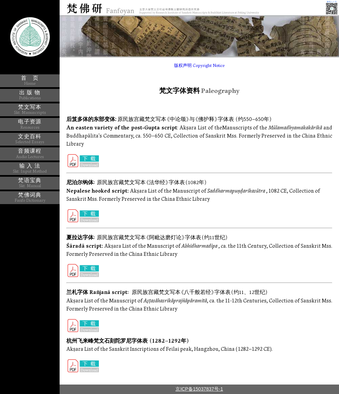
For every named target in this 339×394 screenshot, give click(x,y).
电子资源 (29, 124)
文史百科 (29, 138)
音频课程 (30, 153)
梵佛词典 (30, 197)
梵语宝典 (29, 182)
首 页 (30, 80)
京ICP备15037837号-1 (199, 389)
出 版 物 (30, 95)
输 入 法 (30, 168)
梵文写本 (30, 109)
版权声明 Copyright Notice (199, 66)
